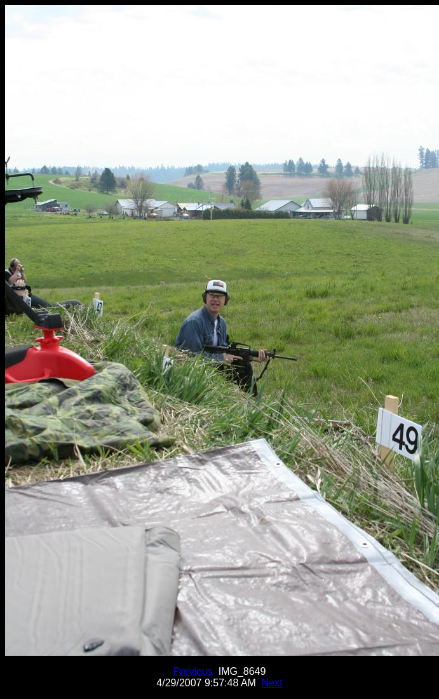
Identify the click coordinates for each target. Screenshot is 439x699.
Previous (193, 671)
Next (272, 682)
